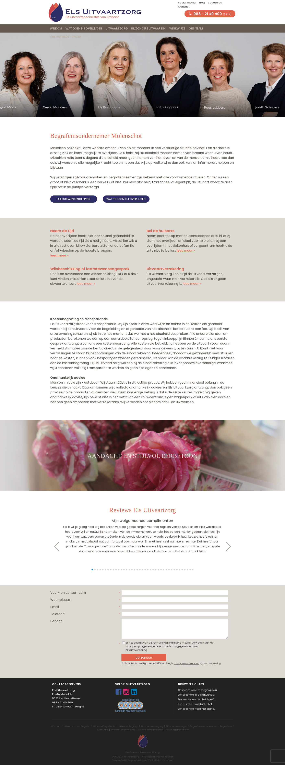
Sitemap (168, 760)
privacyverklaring (136, 650)
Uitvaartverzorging (152, 726)
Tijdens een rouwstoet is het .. (196, 704)
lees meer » (59, 255)
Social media (186, 2)
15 (129, 569)
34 (179, 569)
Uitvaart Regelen (128, 726)
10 (116, 569)
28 (163, 569)
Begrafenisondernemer (203, 726)
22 (148, 569)
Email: (54, 607)
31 (171, 569)
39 (192, 569)
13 (124, 569)
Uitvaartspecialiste (177, 729)
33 (177, 569)
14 (126, 569)
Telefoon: (57, 614)
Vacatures (215, 2)
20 (142, 569)
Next (230, 546)
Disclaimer (132, 752)
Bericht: (56, 621)
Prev (54, 546)
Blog (202, 2)
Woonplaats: (60, 599)
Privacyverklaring (150, 752)
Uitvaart (56, 726)
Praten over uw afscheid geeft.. (197, 699)
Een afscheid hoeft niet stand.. (196, 708)
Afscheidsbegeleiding (150, 729)
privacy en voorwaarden (186, 663)
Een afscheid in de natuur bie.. (196, 694)
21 (145, 569)
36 (185, 569)
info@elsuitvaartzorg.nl (68, 706)
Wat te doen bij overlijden (126, 199)
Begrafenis (226, 726)
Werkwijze (177, 28)
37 (187, 569)
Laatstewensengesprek (74, 199)
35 (182, 569)
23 (150, 569)
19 (140, 569)
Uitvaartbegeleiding (123, 729)
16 (132, 569)
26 (158, 569)
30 (169, 569)
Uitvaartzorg (117, 28)
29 (166, 569)
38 (190, 569)
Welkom (56, 28)
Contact (184, 7)
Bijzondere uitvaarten (148, 28)
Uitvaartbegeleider (104, 726)
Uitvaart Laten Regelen (77, 726)
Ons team (196, 28)
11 (118, 569)
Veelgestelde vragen (65, 37)
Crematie (102, 729)
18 (137, 569)
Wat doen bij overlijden (84, 28)
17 (134, 569)
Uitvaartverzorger (176, 726)
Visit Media (154, 760)
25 (155, 569)
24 (153, 569)
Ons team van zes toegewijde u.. (198, 690)
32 (174, 569)
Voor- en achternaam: (68, 592)
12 (121, 569)
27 (161, 569)
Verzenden (143, 657)
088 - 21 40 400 (62, 702)
